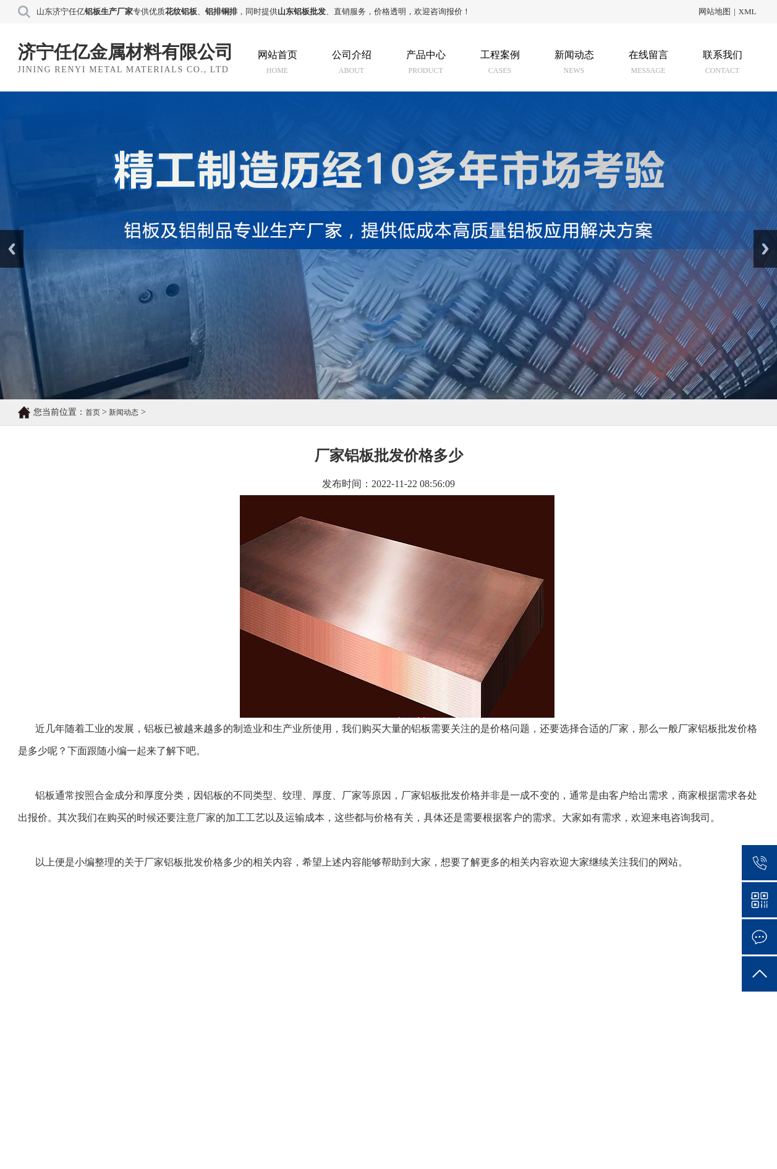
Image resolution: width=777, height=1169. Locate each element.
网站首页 (277, 62)
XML (748, 11)
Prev (7, 234)
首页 (92, 412)
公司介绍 (352, 62)
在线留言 (648, 62)
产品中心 (426, 62)
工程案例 (500, 62)
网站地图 (714, 11)
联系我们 (723, 62)
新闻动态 (574, 62)
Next (761, 234)
